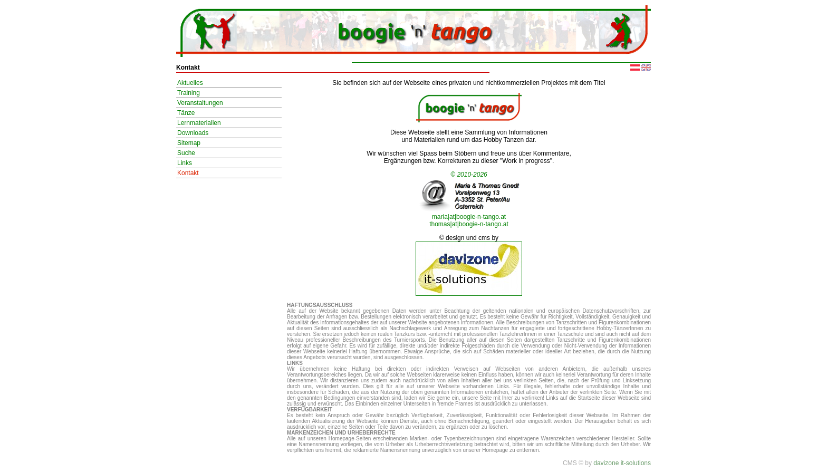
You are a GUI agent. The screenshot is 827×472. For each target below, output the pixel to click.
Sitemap (188, 143)
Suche (186, 153)
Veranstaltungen (200, 103)
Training (188, 93)
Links (184, 163)
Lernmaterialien (199, 123)
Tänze (186, 113)
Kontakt (188, 173)
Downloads (192, 133)
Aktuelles (190, 82)
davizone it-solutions (622, 463)
